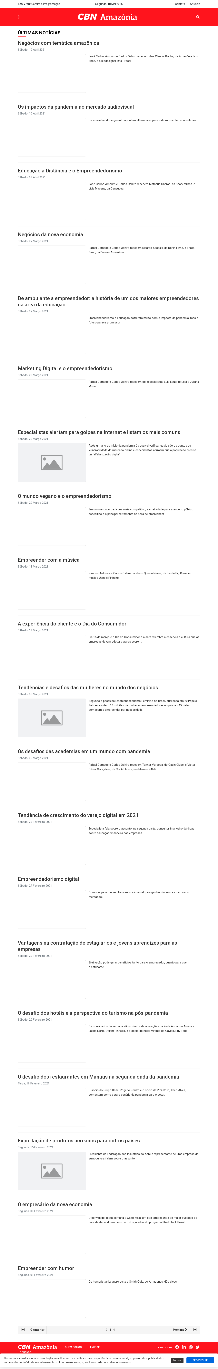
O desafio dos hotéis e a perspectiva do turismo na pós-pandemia (93, 1013)
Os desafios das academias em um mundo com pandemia (84, 751)
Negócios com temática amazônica (58, 43)
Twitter (198, 1347)
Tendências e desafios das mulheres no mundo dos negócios (88, 687)
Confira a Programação (39, 3)
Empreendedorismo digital (48, 879)
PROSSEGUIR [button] (200, 1360)
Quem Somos (73, 1347)
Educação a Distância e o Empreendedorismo (70, 171)
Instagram (191, 1347)
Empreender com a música (49, 560)
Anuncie (195, 3)
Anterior (37, 1329)
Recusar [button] (177, 1360)
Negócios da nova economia (50, 234)
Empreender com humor (46, 1268)
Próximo (180, 1329)
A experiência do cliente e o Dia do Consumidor (72, 624)
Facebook (178, 1347)
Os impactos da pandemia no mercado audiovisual (76, 107)
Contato (180, 3)
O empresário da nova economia (55, 1204)
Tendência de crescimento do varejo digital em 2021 (78, 815)
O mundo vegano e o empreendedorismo (64, 496)
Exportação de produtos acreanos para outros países (79, 1141)
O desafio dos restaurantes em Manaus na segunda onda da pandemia (98, 1077)
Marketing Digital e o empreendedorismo (65, 368)
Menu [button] (28, 17)
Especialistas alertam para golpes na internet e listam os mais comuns (99, 432)
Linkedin (185, 1347)
